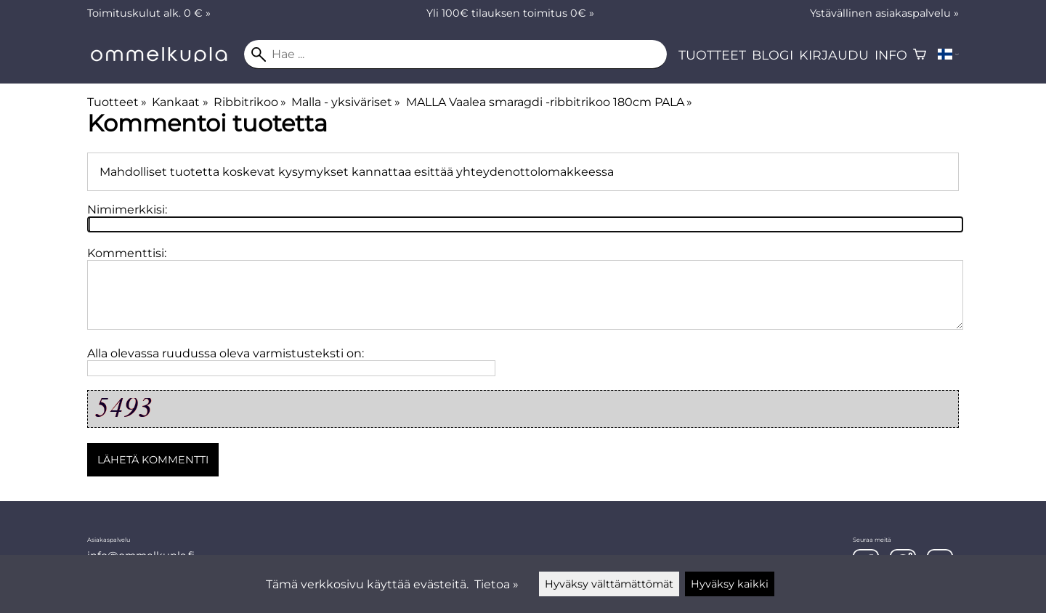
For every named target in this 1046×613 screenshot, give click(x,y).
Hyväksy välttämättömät (609, 583)
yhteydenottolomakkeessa (535, 172)
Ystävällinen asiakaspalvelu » (884, 13)
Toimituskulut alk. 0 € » (149, 13)
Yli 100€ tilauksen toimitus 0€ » (510, 13)
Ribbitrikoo (250, 102)
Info (891, 54)
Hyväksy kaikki (730, 583)
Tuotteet (712, 54)
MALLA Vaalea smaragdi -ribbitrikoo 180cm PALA (549, 102)
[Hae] (455, 54)
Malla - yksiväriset (345, 102)
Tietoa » (496, 584)
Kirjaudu (834, 54)
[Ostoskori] (919, 54)
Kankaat (180, 102)
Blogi (772, 54)
